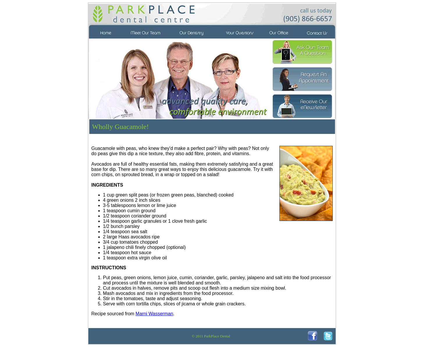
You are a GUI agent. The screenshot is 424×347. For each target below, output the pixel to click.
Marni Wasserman (154, 313)
